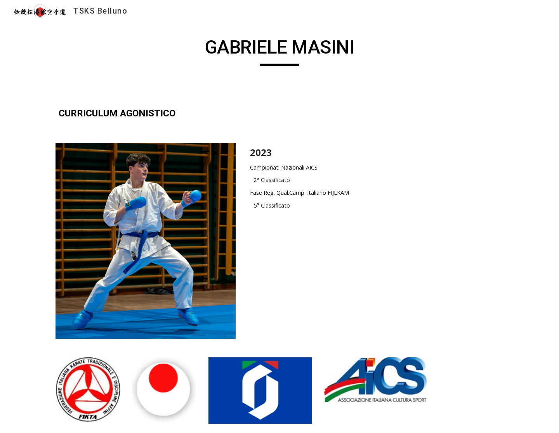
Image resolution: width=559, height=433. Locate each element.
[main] (279, 51)
